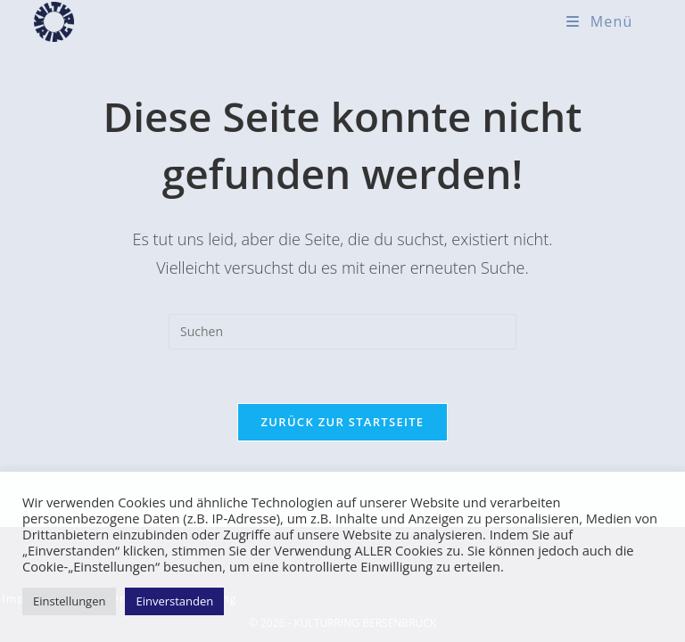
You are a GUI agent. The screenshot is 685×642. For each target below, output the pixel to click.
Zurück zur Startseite (343, 422)
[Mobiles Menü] (599, 21)
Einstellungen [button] (69, 601)
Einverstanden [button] (174, 601)
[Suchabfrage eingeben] (342, 332)
